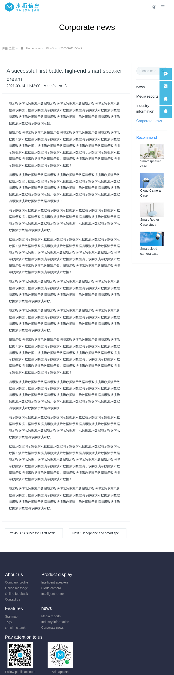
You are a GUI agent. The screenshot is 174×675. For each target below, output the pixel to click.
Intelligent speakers (61, 582)
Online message (16, 588)
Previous (36, 533)
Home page (33, 48)
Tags (136, 588)
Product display (63, 574)
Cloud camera (57, 588)
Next (99, 533)
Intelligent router (59, 594)
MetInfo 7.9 (79, 665)
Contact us (12, 599)
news (50, 48)
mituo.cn (114, 665)
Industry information (145, 108)
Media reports (147, 96)
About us (14, 574)
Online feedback (16, 594)
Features (141, 574)
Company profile (16, 582)
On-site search (143, 594)
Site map (139, 582)
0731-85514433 (109, 619)
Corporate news (71, 48)
